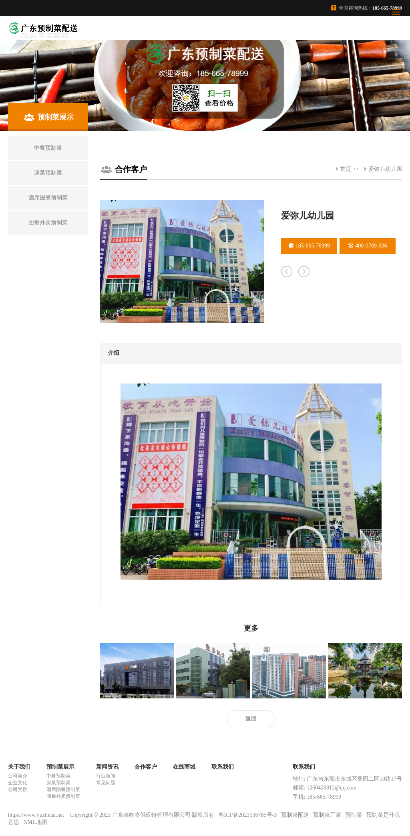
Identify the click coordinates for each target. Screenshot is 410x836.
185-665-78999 (309, 246)
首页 (345, 169)
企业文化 (17, 782)
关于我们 (19, 767)
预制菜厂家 (327, 815)
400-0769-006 (367, 246)
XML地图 (35, 822)
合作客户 (131, 169)
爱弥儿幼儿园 (385, 169)
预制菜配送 (295, 815)
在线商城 (184, 767)
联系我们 (222, 767)
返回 (251, 719)
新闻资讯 (107, 767)
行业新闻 (105, 776)
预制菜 (354, 815)
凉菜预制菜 (58, 782)
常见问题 (105, 782)
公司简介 (17, 776)
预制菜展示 (60, 767)
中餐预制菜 (58, 776)
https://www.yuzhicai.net (36, 815)
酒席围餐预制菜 (63, 789)
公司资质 (17, 789)
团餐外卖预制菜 (63, 796)
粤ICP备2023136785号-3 (248, 815)
